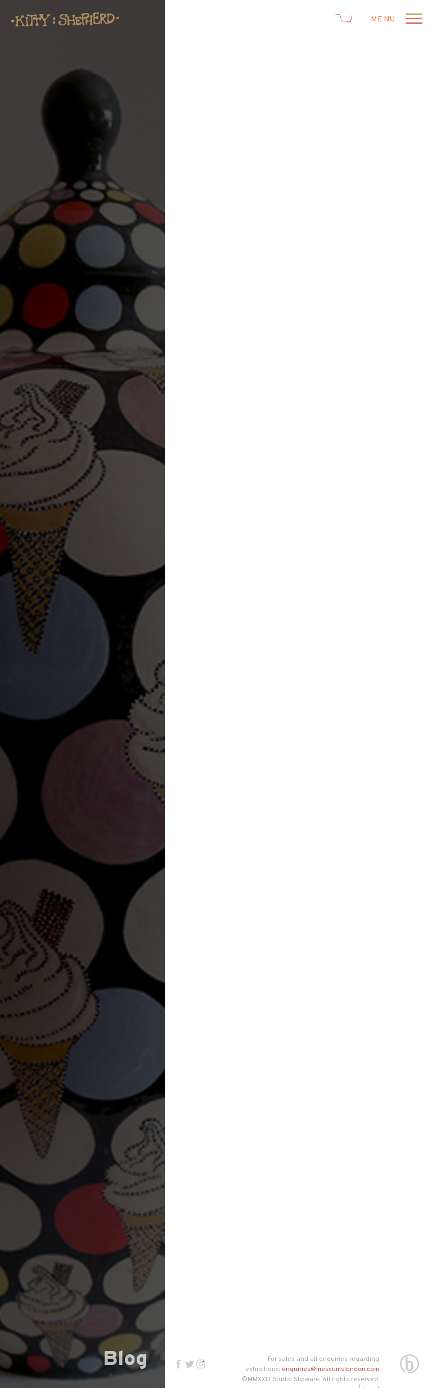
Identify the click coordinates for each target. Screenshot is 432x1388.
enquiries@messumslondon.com (330, 1369)
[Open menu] (412, 19)
